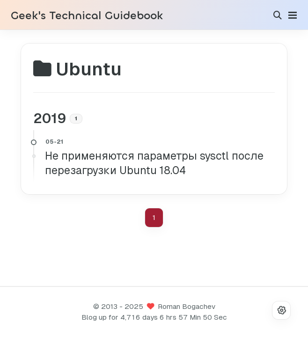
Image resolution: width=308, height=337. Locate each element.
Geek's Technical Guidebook (87, 16)
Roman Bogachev (186, 306)
